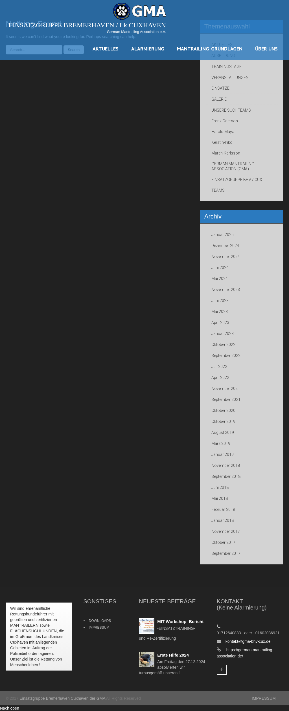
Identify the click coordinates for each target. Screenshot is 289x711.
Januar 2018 (222, 520)
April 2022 (220, 377)
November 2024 (225, 256)
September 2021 (225, 399)
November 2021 (225, 388)
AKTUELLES (106, 48)
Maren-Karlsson (225, 153)
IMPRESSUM (99, 628)
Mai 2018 (219, 498)
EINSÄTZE (220, 88)
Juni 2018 (220, 487)
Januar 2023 (222, 333)
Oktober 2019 (223, 421)
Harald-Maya (222, 131)
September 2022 (225, 355)
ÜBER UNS (266, 48)
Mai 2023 (219, 311)
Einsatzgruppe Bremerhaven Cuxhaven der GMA (62, 698)
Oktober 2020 (223, 410)
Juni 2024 (220, 267)
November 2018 (225, 465)
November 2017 (225, 531)
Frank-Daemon (224, 121)
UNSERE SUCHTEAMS (231, 110)
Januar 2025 (222, 234)
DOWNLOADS (100, 621)
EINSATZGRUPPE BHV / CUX (236, 179)
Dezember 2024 (225, 245)
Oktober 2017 (223, 542)
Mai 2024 (219, 278)
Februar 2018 (223, 509)
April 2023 (220, 322)
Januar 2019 (222, 454)
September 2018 (225, 476)
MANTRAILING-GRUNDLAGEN (209, 48)
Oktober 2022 (223, 344)
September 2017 (225, 553)
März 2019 (220, 443)
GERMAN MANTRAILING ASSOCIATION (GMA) (232, 166)
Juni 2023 (220, 300)
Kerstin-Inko (222, 142)
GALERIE (219, 99)
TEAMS (218, 190)
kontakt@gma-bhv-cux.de (248, 641)
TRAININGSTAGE (226, 66)
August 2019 (222, 432)
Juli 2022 (219, 366)
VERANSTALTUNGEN (230, 77)
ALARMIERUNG (147, 48)
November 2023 (225, 289)
